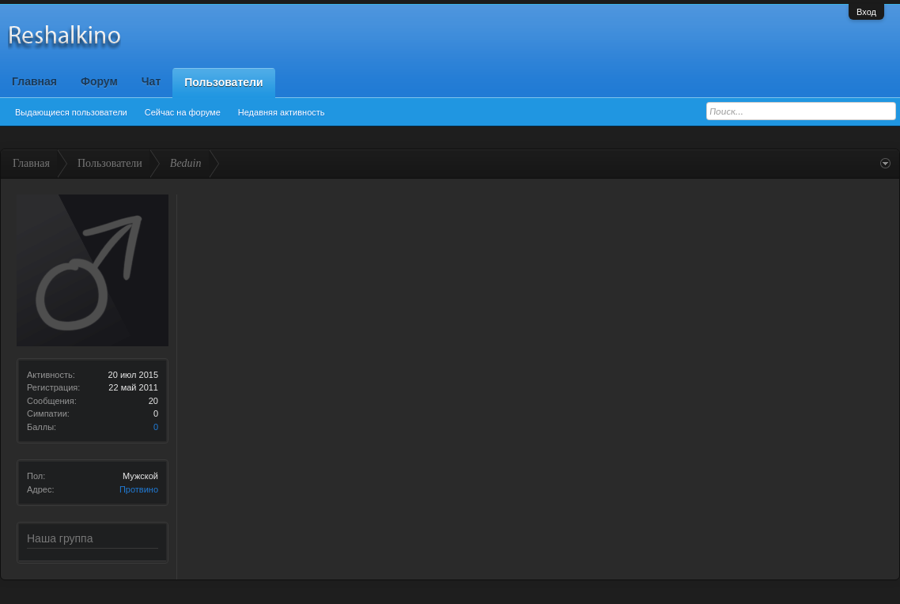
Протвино (138, 489)
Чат (151, 81)
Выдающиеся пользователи (71, 112)
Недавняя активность (281, 112)
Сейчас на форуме (183, 112)
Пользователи (223, 82)
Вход (866, 12)
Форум (99, 81)
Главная (34, 81)
